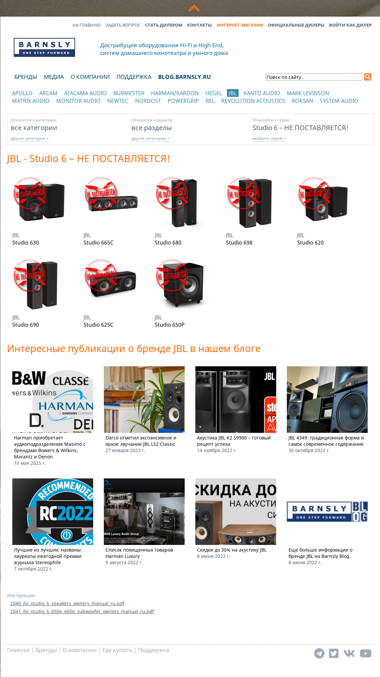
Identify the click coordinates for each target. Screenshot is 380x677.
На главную (87, 25)
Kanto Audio (262, 93)
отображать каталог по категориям (44, 107)
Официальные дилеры (296, 25)
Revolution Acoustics (253, 100)
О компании (90, 77)
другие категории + (30, 138)
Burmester (128, 93)
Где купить (117, 650)
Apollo (22, 93)
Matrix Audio (31, 100)
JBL (233, 93)
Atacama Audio (85, 93)
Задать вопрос (122, 25)
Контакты (199, 25)
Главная (18, 650)
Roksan (302, 100)
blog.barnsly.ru (184, 77)
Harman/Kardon (175, 93)
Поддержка (133, 77)
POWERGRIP (183, 100)
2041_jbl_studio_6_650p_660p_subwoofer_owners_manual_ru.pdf (82, 611)
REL (210, 100)
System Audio (339, 100)
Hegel (213, 93)
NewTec (117, 100)
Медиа (54, 77)
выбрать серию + (269, 138)
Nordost (148, 100)
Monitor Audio (78, 100)
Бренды (25, 77)
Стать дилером (163, 25)
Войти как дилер (350, 25)
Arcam (48, 93)
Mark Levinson (308, 93)
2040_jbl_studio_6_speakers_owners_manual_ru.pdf (67, 603)
